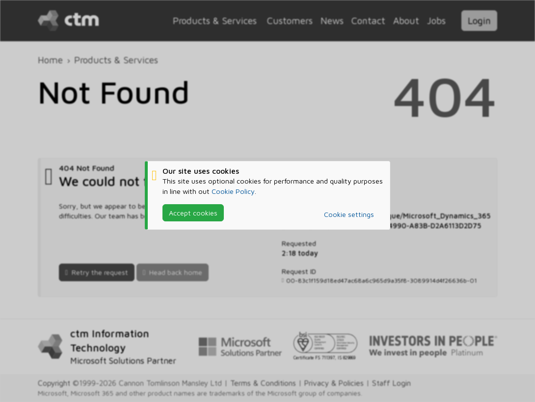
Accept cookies (193, 212)
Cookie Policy (233, 191)
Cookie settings (349, 214)
